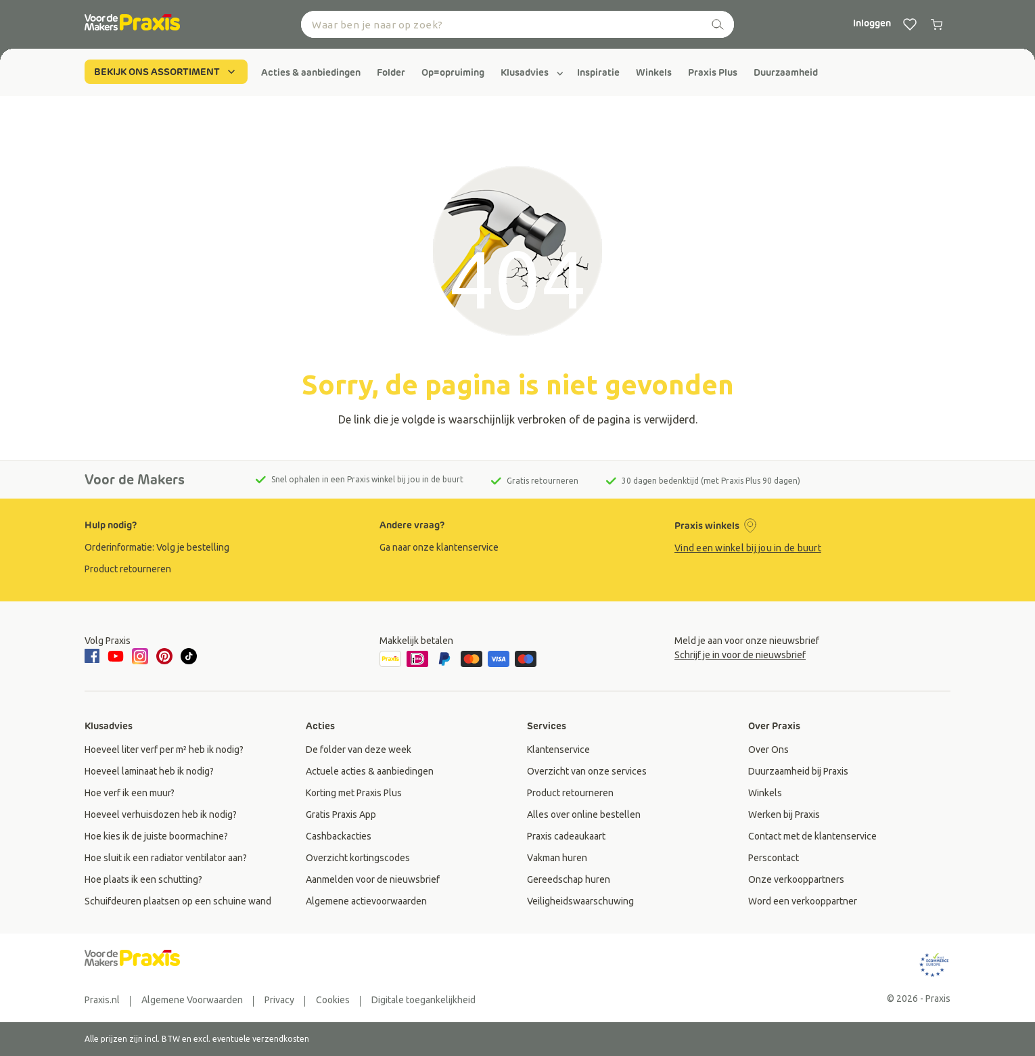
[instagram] (140, 656)
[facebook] (94, 657)
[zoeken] (717, 24)
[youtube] (115, 656)
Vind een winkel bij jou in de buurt (747, 548)
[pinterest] (164, 656)
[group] (311, 72)
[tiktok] (189, 656)
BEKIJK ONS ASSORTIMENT (166, 71)
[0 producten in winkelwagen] (936, 24)
